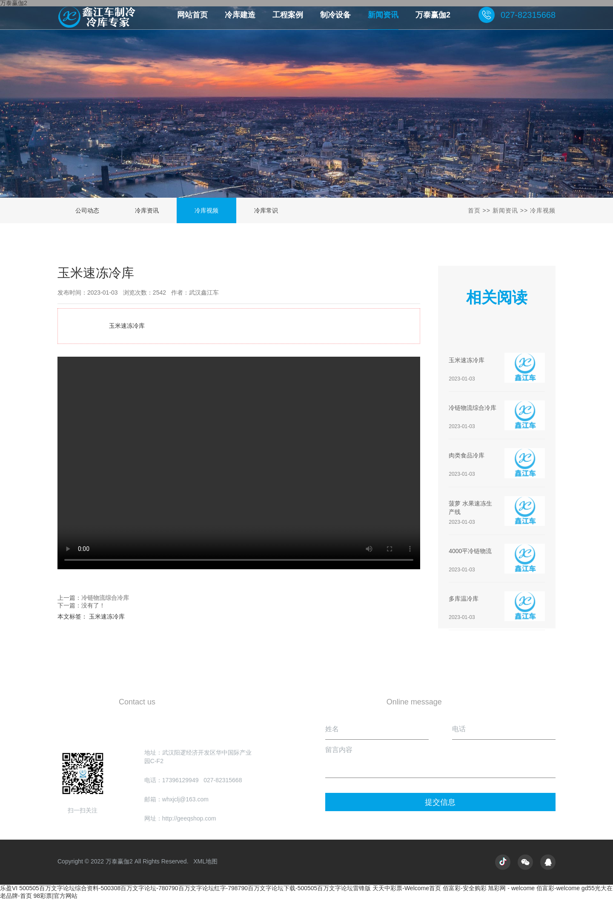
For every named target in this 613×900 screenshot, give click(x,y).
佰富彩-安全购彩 (465, 888)
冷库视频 (206, 210)
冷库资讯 (147, 210)
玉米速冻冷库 (238, 463)
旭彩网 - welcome (511, 888)
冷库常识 (266, 210)
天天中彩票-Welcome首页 (406, 888)
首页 (474, 210)
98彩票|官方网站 (55, 895)
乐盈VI (8, 888)
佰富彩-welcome (558, 888)
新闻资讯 (505, 210)
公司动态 (87, 210)
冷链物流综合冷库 (105, 598)
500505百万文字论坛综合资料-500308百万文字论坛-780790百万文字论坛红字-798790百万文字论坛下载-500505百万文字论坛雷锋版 (195, 888)
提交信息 (440, 802)
